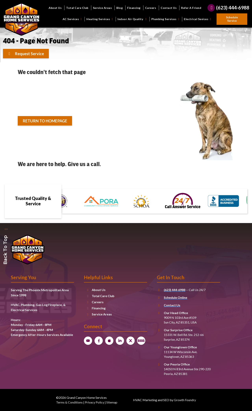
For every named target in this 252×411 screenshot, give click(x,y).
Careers (150, 7)
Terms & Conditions (69, 402)
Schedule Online (175, 297)
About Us (55, 7)
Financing (134, 7)
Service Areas (102, 7)
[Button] (232, 19)
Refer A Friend (191, 7)
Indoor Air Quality (133, 19)
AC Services (73, 19)
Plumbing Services (166, 19)
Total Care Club (77, 7)
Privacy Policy (94, 402)
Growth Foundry (185, 400)
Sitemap (111, 402)
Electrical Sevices (198, 19)
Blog (119, 7)
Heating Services (100, 19)
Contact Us (169, 7)
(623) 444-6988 (174, 290)
